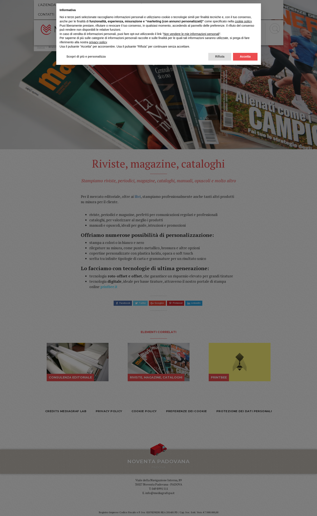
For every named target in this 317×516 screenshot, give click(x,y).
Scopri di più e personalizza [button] (86, 504)
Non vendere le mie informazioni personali (191, 481)
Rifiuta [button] (219, 504)
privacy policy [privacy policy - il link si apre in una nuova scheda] (98, 490)
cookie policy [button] (243, 469)
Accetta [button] (245, 504)
